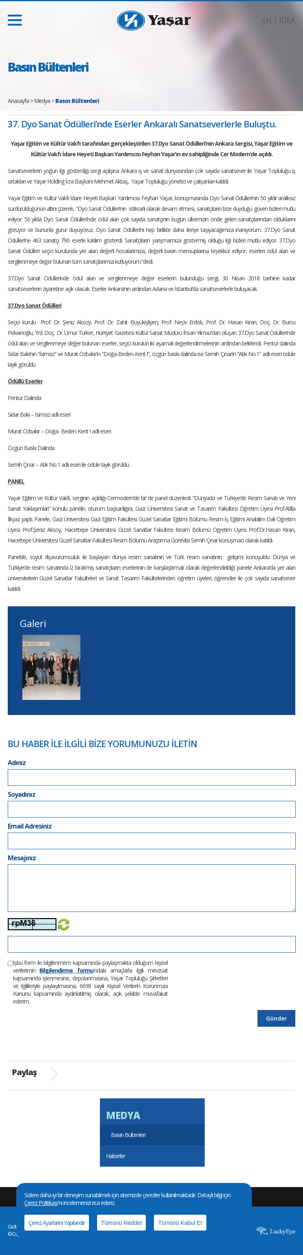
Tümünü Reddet (121, 1223)
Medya (42, 101)
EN (266, 20)
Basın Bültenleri (128, 1135)
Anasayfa (18, 101)
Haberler (115, 1156)
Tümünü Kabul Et (180, 1223)
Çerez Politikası (41, 1203)
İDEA (287, 20)
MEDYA (123, 1115)
